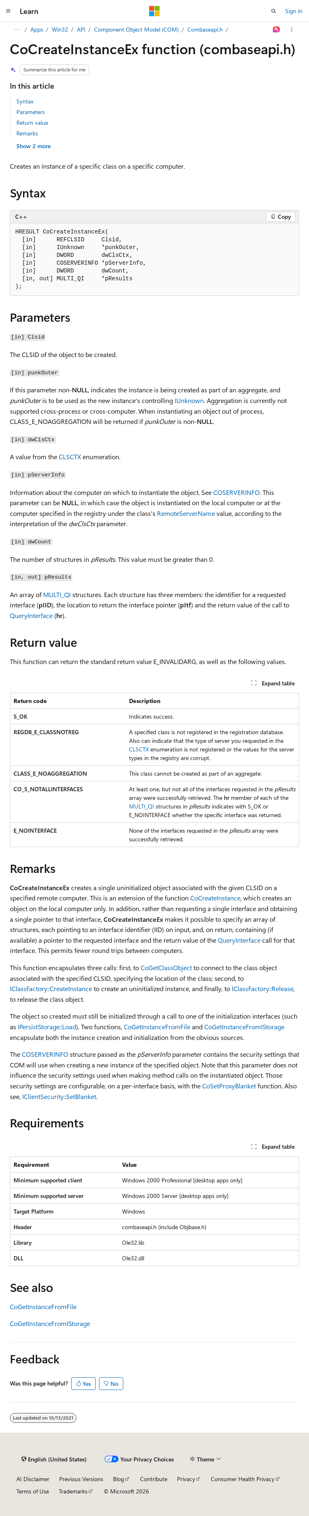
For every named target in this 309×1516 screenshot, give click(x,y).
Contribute (153, 1479)
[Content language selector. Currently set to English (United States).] (54, 1459)
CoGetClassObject (166, 967)
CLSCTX (70, 456)
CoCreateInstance (215, 897)
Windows (41, 29)
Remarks (27, 133)
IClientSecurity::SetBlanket (59, 1096)
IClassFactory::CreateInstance (51, 988)
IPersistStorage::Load (47, 1026)
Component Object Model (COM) (168, 29)
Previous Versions (81, 1479)
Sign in (293, 11)
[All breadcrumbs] (17, 29)
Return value (32, 122)
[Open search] (273, 11)
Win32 (91, 29)
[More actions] (292, 29)
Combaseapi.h (236, 29)
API (112, 29)
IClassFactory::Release (262, 988)
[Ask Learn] (277, 29)
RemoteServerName (186, 513)
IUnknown (189, 400)
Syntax (24, 101)
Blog (118, 1479)
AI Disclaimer (32, 1479)
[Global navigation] (8, 11)
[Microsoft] (154, 11)
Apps (68, 29)
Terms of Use (32, 1491)
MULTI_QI (57, 594)
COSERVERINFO (236, 492)
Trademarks (73, 1491)
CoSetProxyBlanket (229, 1085)
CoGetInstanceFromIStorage (244, 1026)
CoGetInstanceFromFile (157, 1026)
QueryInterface (31, 615)
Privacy (186, 1479)
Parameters (30, 112)
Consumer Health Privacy (242, 1479)
